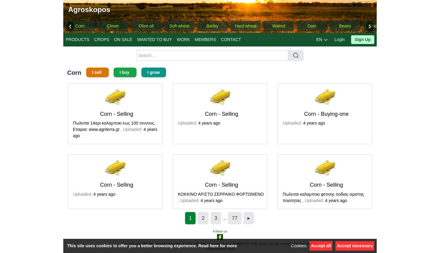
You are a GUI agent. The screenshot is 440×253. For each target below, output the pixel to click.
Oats (311, 26)
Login (340, 39)
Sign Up (363, 39)
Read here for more (217, 245)
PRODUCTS (78, 39)
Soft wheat (179, 26)
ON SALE (123, 39)
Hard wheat (245, 26)
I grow (153, 72)
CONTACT (231, 39)
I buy (125, 72)
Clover (113, 26)
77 (234, 218)
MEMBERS (205, 39)
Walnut (278, 26)
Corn (79, 26)
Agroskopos (89, 9)
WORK (183, 39)
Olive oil (146, 26)
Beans (345, 26)
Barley (212, 26)
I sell (97, 72)
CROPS (101, 39)
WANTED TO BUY (154, 39)
